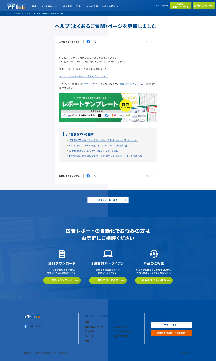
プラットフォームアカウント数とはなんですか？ (83, 76)
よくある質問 (91, 6)
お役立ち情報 (110, 6)
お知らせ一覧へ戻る (108, 199)
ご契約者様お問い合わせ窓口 (171, 333)
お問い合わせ (161, 5)
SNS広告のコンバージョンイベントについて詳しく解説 (98, 145)
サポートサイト (91, 83)
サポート (89, 336)
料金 (78, 6)
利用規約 (28, 352)
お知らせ (40, 326)
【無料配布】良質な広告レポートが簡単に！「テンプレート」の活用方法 (106, 155)
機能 (34, 6)
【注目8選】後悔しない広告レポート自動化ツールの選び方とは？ (103, 140)
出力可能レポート (50, 6)
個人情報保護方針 (45, 352)
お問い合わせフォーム (131, 83)
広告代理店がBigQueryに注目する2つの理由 (94, 150)
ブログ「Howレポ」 (124, 331)
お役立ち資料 (121, 336)
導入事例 (67, 6)
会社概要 (63, 352)
